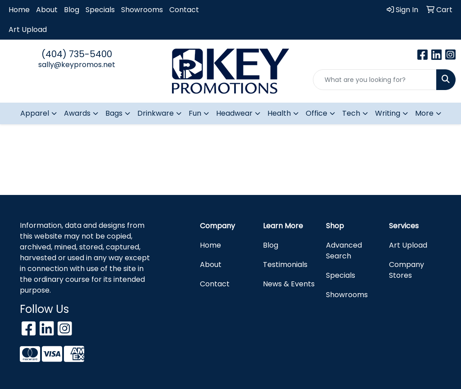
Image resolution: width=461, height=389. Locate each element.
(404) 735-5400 (76, 54)
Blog (71, 10)
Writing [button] (387, 113)
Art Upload (28, 29)
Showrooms (142, 10)
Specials (100, 10)
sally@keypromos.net (76, 64)
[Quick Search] (375, 79)
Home (19, 10)
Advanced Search (344, 250)
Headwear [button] (234, 113)
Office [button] (316, 113)
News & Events (289, 284)
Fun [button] (195, 113)
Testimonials (285, 264)
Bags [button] (113, 113)
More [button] (424, 113)
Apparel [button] (34, 113)
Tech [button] (351, 113)
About (47, 10)
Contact (184, 10)
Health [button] (279, 113)
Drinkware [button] (155, 113)
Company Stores (406, 269)
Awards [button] (77, 113)
